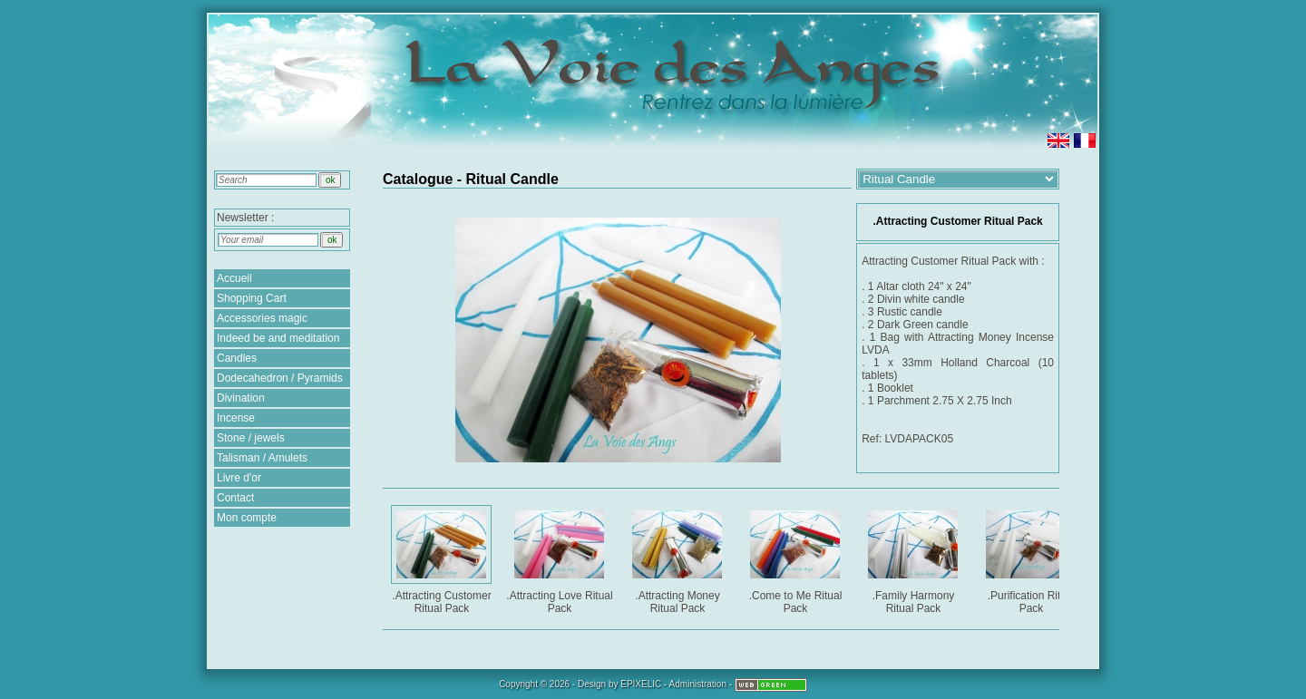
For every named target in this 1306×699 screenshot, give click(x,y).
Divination (241, 398)
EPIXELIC (640, 684)
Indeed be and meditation (278, 338)
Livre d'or (239, 477)
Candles (237, 358)
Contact (235, 497)
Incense (236, 418)
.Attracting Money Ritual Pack (679, 559)
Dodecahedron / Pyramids (280, 378)
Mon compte (247, 517)
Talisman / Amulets (262, 457)
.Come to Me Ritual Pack (797, 559)
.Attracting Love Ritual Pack (560, 559)
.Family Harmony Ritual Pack (915, 559)
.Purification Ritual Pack (1033, 559)
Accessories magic (262, 318)
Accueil (234, 278)
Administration (697, 684)
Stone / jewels (251, 438)
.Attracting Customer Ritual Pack (443, 559)
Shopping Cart (252, 298)
